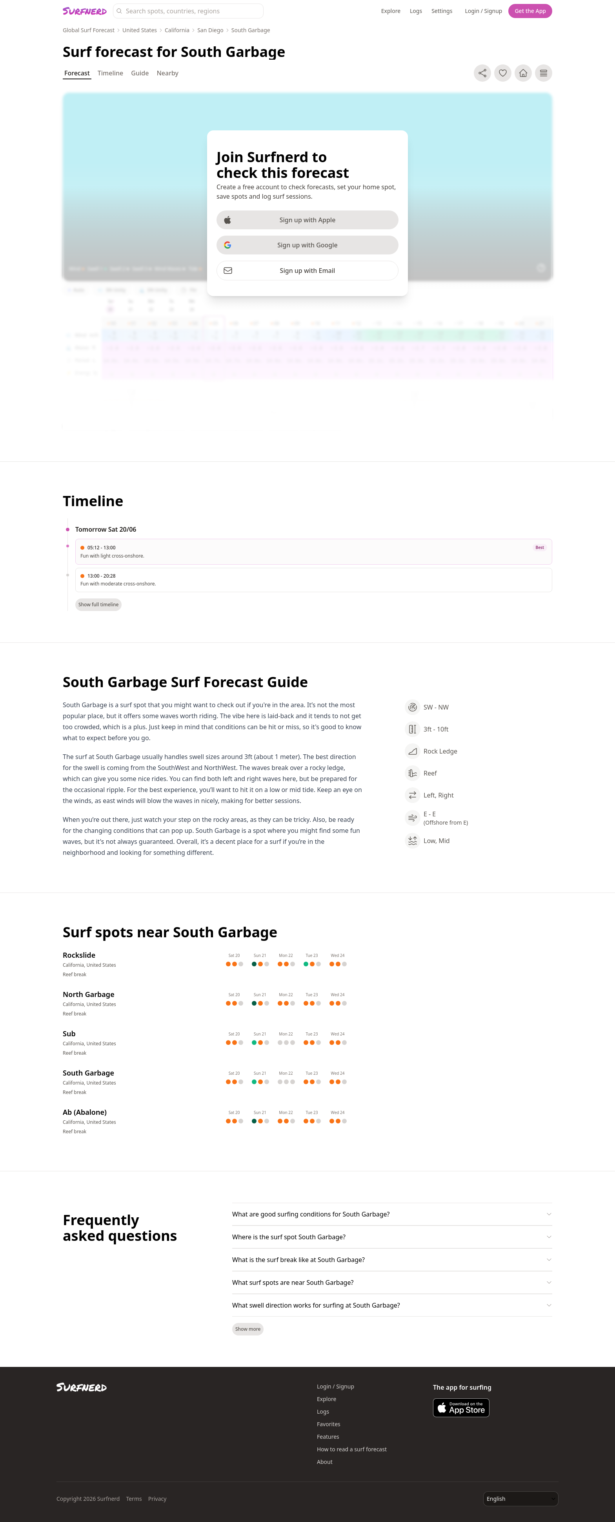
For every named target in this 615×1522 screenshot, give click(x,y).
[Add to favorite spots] (502, 73)
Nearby (167, 73)
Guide (140, 73)
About (325, 1461)
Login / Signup (483, 11)
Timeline (111, 73)
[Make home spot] (523, 73)
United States (139, 30)
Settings (441, 11)
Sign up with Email (279, 270)
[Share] (482, 73)
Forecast (77, 74)
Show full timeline (98, 604)
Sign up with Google (280, 245)
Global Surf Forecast (89, 30)
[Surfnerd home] (85, 11)
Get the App (530, 11)
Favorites (328, 1424)
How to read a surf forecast (352, 1449)
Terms (134, 1498)
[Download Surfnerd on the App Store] (461, 1407)
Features (328, 1436)
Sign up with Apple (279, 220)
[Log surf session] (543, 73)
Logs (416, 11)
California (177, 30)
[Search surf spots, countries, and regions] (188, 11)
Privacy (157, 1498)
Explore (390, 11)
